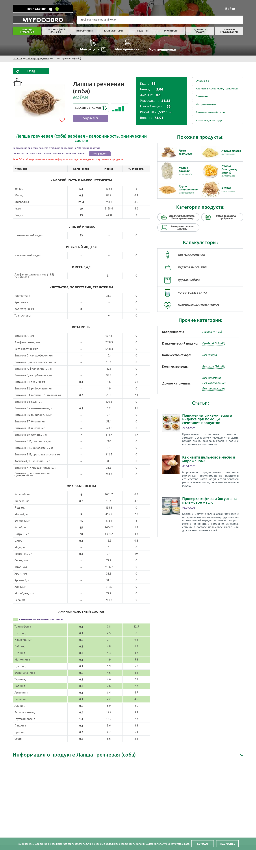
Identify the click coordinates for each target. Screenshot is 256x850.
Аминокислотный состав (210, 112)
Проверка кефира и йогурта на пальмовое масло (209, 500)
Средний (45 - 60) (213, 343)
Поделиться (91, 118)
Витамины (202, 96)
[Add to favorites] (62, 119)
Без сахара (209, 355)
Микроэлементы (206, 104)
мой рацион (99, 153)
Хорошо (202, 843)
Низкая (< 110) (212, 332)
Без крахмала (211, 378)
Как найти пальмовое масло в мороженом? (208, 459)
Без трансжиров (213, 388)
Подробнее (227, 843)
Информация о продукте (210, 120)
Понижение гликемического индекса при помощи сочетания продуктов (207, 419)
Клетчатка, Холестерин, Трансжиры (217, 88)
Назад (31, 71)
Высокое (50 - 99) (213, 366)
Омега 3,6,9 (202, 80)
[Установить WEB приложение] (43, 9)
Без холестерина (213, 383)
